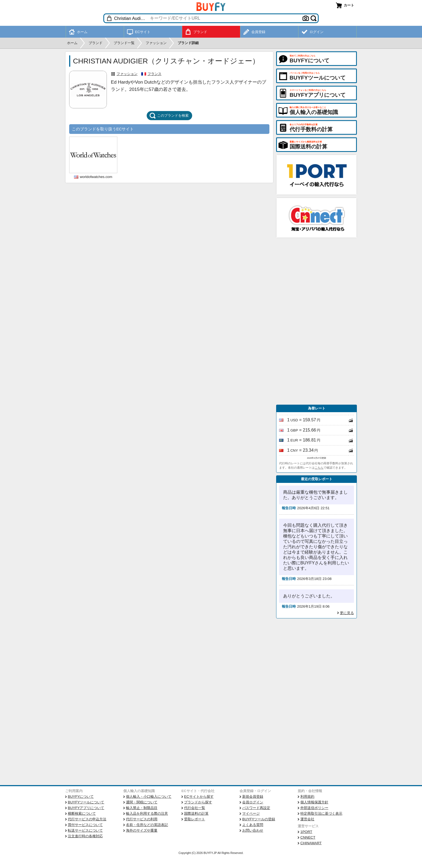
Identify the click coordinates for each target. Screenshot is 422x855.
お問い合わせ (252, 830)
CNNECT (307, 837)
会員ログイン (252, 802)
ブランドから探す (198, 802)
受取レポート (194, 819)
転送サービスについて (85, 830)
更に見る (347, 613)
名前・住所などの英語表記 (147, 825)
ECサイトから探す (199, 797)
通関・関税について (141, 802)
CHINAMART (311, 843)
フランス (154, 74)
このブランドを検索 (169, 115)
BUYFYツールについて (86, 802)
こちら (319, 467)
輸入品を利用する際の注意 (147, 813)
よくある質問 (252, 825)
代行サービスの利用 (141, 819)
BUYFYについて (81, 797)
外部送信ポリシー (314, 808)
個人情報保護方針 (314, 802)
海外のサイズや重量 (141, 830)
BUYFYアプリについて (86, 808)
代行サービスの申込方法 (87, 819)
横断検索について (82, 813)
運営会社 (307, 819)
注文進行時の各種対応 (85, 836)
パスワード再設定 (256, 808)
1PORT (306, 832)
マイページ (251, 813)
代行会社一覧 (194, 808)
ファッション (127, 74)
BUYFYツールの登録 (258, 819)
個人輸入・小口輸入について (148, 797)
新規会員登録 (252, 797)
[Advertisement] (316, 321)
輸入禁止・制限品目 (141, 808)
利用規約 (307, 797)
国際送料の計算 (196, 813)
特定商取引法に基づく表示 (321, 813)
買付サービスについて (85, 825)
